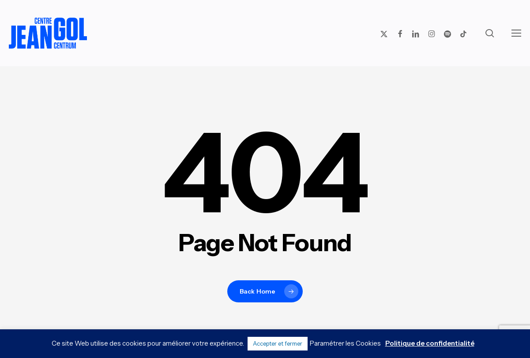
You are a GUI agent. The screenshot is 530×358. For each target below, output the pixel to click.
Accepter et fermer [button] (277, 343)
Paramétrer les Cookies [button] (345, 343)
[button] (516, 33)
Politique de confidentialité (429, 343)
